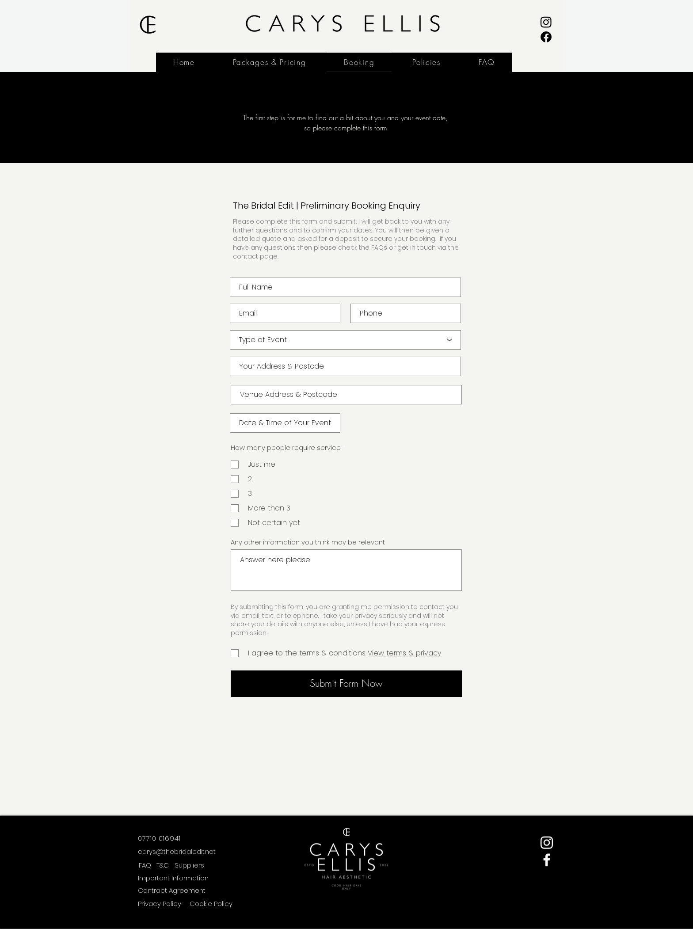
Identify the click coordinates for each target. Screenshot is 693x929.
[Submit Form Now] (346, 683)
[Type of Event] (345, 340)
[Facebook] (546, 37)
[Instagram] (546, 22)
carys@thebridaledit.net (177, 851)
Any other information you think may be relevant (308, 542)
